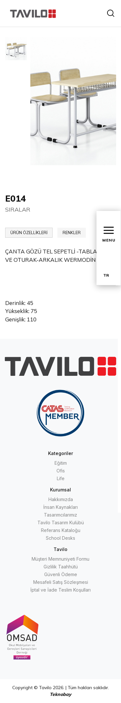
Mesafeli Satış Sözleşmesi (60, 582)
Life (61, 478)
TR (106, 275)
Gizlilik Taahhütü (61, 566)
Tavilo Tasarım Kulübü (60, 522)
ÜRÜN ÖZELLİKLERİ (28, 232)
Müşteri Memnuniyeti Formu (60, 559)
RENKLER (72, 232)
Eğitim (61, 463)
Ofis (60, 470)
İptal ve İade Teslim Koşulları (60, 590)
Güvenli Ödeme (60, 574)
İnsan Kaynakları (60, 507)
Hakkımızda (60, 499)
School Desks (60, 538)
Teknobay (60, 694)
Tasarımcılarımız (60, 515)
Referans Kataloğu (60, 530)
